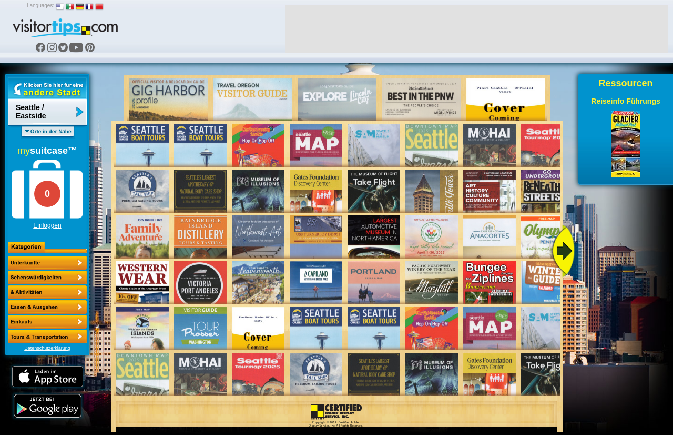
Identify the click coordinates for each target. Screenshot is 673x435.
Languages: (40, 5)
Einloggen (47, 225)
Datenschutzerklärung (47, 348)
